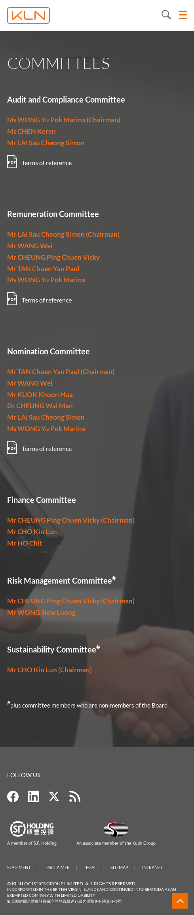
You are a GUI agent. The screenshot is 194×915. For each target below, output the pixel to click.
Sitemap (119, 867)
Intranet (152, 867)
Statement (18, 867)
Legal (90, 867)
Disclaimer (57, 867)
